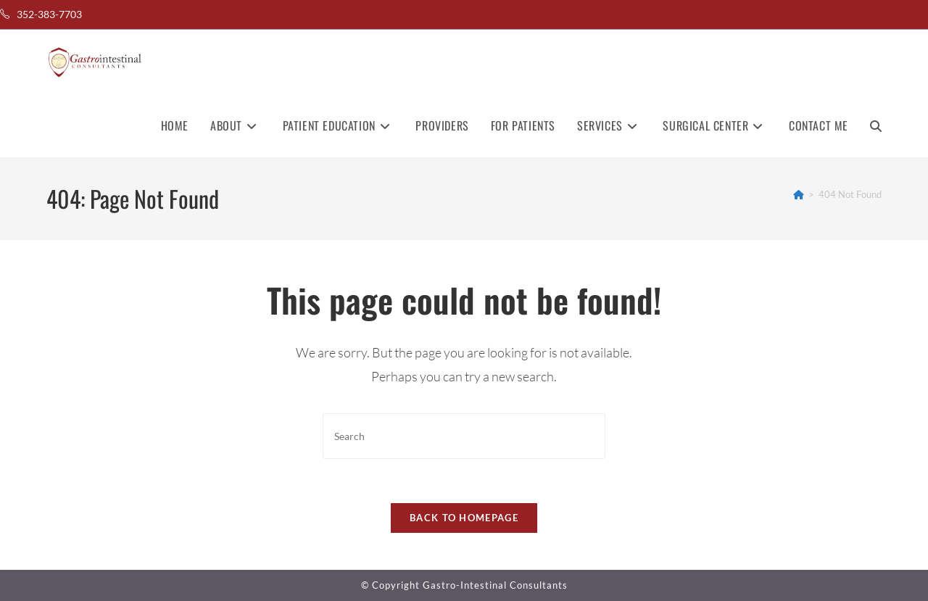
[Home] (798, 194)
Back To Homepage (464, 517)
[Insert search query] (464, 436)
